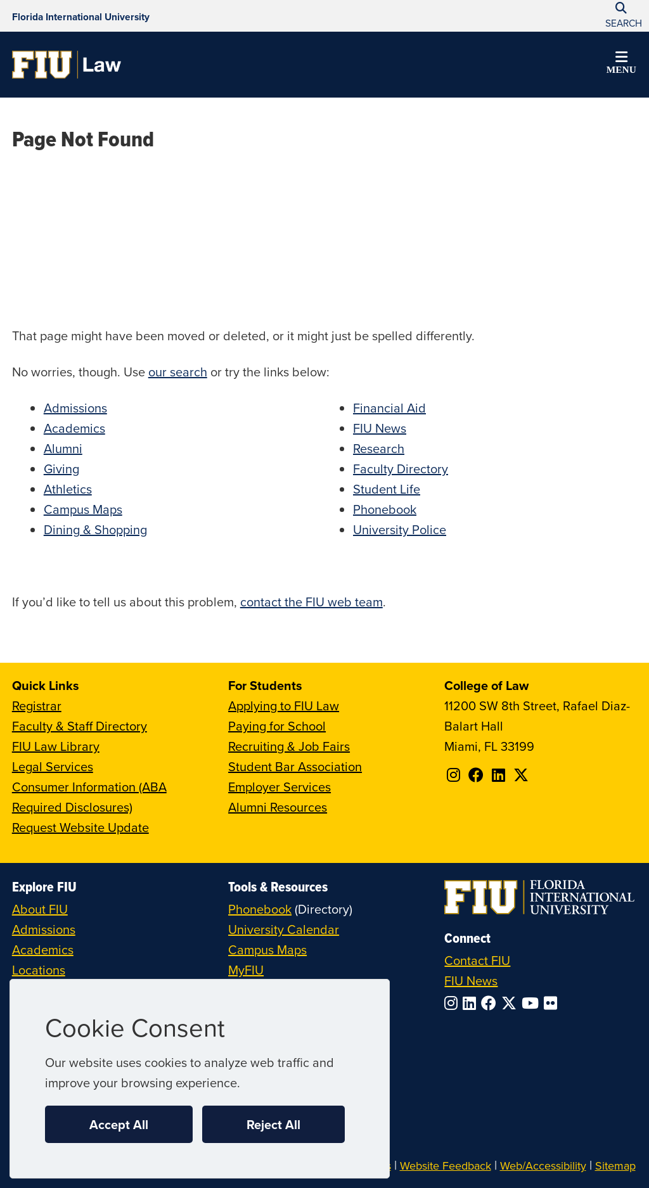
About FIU (40, 909)
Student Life (386, 489)
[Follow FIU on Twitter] (511, 1003)
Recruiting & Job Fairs (289, 746)
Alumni (63, 448)
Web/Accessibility (543, 1165)
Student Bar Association (295, 766)
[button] (621, 65)
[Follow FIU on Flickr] (553, 1003)
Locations (38, 970)
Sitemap (615, 1165)
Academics (74, 428)
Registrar (36, 705)
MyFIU (246, 970)
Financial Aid (389, 408)
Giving (61, 468)
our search (177, 371)
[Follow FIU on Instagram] (453, 1003)
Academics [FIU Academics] (43, 949)
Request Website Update (80, 827)
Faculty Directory (400, 468)
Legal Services (52, 766)
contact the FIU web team (311, 601)
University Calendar (283, 929)
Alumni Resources (277, 807)
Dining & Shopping (95, 529)
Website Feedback (445, 1165)
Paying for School (277, 726)
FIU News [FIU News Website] (471, 980)
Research (378, 448)
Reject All (273, 1124)
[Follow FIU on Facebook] (491, 1003)
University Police (399, 529)
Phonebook (384, 509)
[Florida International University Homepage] (81, 16)
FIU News (379, 428)
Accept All (118, 1124)
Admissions (75, 408)
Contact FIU (477, 960)
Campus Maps (83, 509)
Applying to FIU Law (283, 705)
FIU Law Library (56, 746)
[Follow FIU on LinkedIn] (472, 1003)
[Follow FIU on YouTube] (533, 1003)
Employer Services (279, 786)
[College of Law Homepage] (67, 65)
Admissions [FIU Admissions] (43, 929)
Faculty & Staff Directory (79, 726)
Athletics (68, 489)
